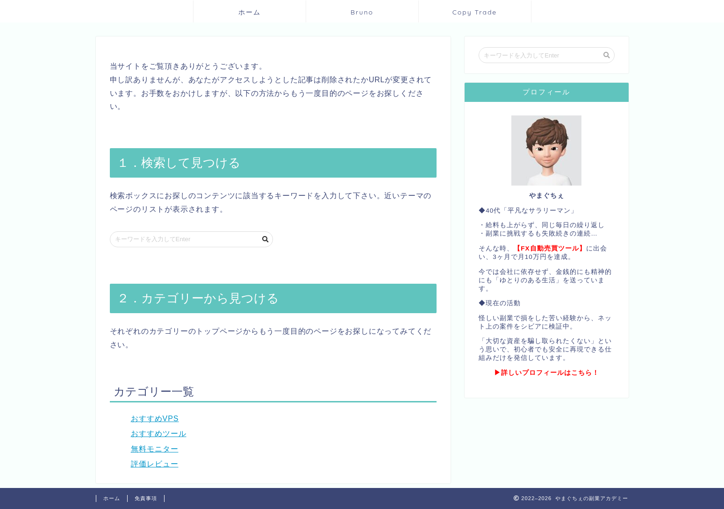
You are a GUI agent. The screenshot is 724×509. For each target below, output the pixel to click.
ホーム (249, 12)
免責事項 (146, 498)
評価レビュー (155, 464)
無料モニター (155, 449)
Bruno (362, 12)
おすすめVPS (155, 419)
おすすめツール (158, 433)
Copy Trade (474, 12)
